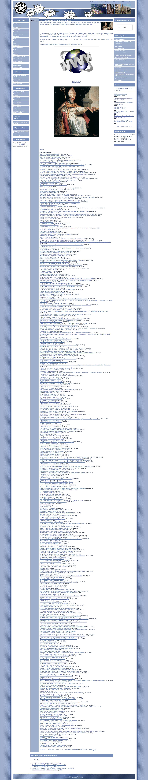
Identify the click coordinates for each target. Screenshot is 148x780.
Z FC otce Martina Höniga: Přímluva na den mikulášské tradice (58, 171)
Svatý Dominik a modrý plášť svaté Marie (52, 342)
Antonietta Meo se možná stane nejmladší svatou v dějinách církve (59, 671)
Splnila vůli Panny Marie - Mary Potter (51, 209)
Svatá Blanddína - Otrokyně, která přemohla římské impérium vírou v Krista (62, 165)
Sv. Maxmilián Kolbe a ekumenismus (50, 223)
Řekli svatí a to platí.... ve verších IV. (50, 463)
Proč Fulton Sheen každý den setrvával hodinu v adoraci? (57, 431)
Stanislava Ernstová (45, 297)
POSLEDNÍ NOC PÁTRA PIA (48, 346)
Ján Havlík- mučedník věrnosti (48, 257)
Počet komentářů (77, 749)
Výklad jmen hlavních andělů (48, 343)
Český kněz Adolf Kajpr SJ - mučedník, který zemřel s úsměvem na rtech (61, 500)
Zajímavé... (16, 54)
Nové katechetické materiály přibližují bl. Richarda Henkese (57, 217)
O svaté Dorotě (44, 574)
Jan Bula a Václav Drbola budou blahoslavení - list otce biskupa (58, 177)
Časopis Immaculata (120, 59)
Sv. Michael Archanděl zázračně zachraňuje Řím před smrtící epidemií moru (62, 523)
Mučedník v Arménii (45, 514)
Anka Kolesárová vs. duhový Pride (50, 594)
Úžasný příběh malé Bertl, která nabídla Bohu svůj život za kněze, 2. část (61, 348)
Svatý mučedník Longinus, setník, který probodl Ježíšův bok (57, 368)
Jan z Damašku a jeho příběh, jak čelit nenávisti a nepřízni (57, 654)
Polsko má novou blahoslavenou (49, 614)
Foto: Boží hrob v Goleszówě (48, 288)
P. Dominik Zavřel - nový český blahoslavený (53, 483)
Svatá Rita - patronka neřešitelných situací (52, 611)
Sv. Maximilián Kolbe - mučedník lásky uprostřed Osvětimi (57, 308)
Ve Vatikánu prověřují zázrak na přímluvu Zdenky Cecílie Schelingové (60, 686)
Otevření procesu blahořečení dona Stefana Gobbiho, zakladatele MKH (61, 285)
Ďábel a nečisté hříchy (46, 220)
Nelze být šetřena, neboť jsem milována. (52, 689)
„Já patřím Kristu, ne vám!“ (47, 380)
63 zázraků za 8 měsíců (47, 742)
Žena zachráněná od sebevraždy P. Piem (52, 175)
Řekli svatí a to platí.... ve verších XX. (51, 391)
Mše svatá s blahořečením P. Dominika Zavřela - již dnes (56, 482)
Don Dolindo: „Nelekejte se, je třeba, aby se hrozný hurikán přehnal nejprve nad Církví (65, 305)
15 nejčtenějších (17, 67)
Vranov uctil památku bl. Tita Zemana (51, 322)
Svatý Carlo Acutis (45, 520)
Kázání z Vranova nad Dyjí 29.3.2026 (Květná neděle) (46, 766)
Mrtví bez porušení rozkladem (48, 709)
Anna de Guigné (44, 506)
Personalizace (17, 65)
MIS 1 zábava (16, 97)
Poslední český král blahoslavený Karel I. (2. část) (54, 252)
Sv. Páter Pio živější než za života (50, 182)
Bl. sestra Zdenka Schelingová (49, 443)
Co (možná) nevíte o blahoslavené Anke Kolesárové (55, 560)
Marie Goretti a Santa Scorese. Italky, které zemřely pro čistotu (58, 532)
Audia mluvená (17, 108)
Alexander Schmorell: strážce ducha (50, 737)
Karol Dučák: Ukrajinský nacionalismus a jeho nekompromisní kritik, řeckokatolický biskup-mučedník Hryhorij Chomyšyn (75, 365)
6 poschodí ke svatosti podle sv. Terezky (51, 522)
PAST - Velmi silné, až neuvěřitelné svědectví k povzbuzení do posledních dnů (63, 239)
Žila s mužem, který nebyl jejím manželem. (52, 157)
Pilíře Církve (43, 568)
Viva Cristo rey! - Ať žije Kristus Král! (50, 660)
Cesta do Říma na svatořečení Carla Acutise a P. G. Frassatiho (58, 203)
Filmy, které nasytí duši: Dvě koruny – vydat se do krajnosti (57, 199)
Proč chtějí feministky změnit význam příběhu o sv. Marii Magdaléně (60, 616)
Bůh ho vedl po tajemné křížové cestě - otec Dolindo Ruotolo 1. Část (60, 286)
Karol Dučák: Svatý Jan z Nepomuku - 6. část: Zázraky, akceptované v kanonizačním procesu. (67, 457)
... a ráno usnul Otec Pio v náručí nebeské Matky (54, 589)
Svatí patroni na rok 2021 (47, 503)
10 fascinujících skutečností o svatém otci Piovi (53, 275)
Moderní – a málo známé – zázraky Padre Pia (53, 662)
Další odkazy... (118, 80)
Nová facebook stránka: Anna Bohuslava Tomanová (55, 448)
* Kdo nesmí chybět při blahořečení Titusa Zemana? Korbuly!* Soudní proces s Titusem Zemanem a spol (58, 631)
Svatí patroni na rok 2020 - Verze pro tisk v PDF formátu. (56, 551)
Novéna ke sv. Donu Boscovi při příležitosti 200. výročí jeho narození (60, 702)
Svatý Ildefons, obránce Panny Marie (50, 465)
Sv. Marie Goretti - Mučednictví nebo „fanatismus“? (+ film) (57, 669)
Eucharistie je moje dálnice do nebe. (50, 274)
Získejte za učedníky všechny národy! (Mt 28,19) (54, 734)
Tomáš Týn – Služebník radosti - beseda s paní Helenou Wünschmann (60, 728)
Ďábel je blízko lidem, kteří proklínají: (50, 436)
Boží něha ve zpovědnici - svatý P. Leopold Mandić (55, 409)
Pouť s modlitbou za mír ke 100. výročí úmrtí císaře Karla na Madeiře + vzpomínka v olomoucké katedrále (71, 372)
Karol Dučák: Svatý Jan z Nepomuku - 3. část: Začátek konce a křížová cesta (62, 462)
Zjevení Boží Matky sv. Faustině (49, 363)
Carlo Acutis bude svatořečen (48, 269)
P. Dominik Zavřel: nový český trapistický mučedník (55, 528)
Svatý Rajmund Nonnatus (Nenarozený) (51, 746)
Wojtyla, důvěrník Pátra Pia (48, 476)
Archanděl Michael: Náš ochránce (50, 191)
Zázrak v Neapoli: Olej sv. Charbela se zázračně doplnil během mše (60, 202)
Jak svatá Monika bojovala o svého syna (52, 597)
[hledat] (124, 27)
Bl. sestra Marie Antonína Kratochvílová (51, 496)
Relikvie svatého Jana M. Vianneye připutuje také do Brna (57, 725)
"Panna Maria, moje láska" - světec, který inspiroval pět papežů (58, 582)
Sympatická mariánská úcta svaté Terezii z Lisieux (54, 417)
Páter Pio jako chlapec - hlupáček (49, 497)
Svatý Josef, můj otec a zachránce (50, 649)
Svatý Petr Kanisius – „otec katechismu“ (51, 226)
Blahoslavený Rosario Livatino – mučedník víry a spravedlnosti (58, 411)
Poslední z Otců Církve (46, 222)
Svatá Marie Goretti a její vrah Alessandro (52, 451)
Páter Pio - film (44, 246)
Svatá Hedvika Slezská (46, 736)
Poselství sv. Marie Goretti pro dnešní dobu (52, 534)
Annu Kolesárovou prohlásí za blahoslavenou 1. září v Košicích (58, 609)
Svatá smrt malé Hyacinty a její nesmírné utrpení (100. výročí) (58, 549)
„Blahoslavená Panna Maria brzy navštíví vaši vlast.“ (55, 354)
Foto (14, 40)
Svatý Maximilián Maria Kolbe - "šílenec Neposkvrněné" (56, 526)
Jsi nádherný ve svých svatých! (49, 640)
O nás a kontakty (17, 61)
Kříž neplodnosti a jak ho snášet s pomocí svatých (54, 599)
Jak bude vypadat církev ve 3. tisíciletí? (51, 740)
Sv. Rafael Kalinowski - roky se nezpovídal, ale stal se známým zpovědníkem (62, 556)
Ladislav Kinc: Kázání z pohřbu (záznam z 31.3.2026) (46, 763)
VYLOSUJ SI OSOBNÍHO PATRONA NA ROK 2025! (55, 234)
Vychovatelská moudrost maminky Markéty (52, 509)
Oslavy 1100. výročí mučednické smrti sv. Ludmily (54, 428)
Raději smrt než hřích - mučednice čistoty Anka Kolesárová (57, 637)
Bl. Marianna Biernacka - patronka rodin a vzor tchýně (55, 329)
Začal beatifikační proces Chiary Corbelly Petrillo (54, 603)
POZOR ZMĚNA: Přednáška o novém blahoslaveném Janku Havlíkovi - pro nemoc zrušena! (67, 240)
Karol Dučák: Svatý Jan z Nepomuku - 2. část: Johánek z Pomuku (59, 468)
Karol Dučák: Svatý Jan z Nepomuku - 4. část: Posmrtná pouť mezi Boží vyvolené (64, 460)
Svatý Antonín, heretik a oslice (48, 726)
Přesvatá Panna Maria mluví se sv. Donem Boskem (55, 489)
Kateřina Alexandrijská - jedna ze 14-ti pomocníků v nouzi (56, 554)
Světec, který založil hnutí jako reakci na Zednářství (55, 628)
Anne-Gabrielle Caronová (47, 360)
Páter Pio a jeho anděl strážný (48, 685)
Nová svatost (43, 677)
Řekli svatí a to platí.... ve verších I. (50, 477)
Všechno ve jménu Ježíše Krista (49, 232)
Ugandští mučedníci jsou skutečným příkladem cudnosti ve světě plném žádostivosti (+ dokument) (69, 208)
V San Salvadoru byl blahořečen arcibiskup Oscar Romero (57, 697)
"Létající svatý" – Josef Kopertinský (50, 517)
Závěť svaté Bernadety (46, 212)
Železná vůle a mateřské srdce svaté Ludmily (53, 189)
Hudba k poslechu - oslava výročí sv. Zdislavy (53, 502)
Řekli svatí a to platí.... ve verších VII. (51, 446)
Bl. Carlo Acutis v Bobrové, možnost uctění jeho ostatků (56, 251)
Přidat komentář (88, 749)
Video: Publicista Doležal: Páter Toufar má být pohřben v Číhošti (58, 720)
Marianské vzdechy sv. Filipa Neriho (50, 696)
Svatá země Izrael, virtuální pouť (123, 55)
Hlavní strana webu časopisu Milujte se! (21, 132)
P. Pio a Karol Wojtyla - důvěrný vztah (51, 340)
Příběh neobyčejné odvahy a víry (49, 159)
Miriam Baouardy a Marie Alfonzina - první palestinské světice (58, 699)
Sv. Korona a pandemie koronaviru (50, 545)
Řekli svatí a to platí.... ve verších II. (50, 474)
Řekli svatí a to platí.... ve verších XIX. (51, 399)
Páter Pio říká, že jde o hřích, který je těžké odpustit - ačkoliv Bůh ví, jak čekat (63, 488)
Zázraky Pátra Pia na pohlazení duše (50, 583)
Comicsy (15, 81)
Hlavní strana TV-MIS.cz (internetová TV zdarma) (19, 92)
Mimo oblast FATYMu (19, 56)
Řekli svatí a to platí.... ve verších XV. (51, 412)
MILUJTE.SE (126, 2)
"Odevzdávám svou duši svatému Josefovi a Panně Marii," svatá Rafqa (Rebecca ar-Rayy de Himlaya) (70, 419)
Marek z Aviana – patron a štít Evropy (51, 674)
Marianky (15, 49)
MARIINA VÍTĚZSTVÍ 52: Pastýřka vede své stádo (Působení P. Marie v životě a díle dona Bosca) (68, 328)
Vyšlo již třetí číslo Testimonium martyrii (51, 486)
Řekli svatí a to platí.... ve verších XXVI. (51, 369)
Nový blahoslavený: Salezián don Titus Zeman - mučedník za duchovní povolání (63, 634)
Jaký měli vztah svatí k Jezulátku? (50, 154)
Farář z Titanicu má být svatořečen (50, 700)
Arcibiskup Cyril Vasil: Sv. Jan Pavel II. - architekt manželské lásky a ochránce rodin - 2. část (67, 214)
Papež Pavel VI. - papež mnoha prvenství (52, 579)
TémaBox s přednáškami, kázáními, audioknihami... (124, 65)
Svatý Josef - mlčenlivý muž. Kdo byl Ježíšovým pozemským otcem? (60, 326)
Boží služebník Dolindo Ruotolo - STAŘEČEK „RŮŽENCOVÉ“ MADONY (61, 319)
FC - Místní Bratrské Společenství (56, 44)
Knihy (14, 52)
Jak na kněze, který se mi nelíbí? (49, 543)
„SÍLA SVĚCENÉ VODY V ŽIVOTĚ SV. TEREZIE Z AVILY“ (57, 180)
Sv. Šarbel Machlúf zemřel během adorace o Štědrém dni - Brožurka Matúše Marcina (65, 332)
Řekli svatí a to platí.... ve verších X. (50, 432)
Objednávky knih (17, 83)
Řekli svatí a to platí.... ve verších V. (50, 456)
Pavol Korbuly (44, 691)
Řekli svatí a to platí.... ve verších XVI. (51, 408)
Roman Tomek (47, 749)
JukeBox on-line (119, 62)
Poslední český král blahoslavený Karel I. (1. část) (54, 254)
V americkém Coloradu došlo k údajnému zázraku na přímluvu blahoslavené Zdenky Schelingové (68, 731)
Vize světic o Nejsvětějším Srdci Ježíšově (52, 559)
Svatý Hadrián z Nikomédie (48, 192)
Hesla (14, 43)
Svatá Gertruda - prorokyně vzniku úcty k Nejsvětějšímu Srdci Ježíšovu (61, 265)
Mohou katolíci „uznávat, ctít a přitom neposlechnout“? (56, 383)
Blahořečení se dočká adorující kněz (50, 379)
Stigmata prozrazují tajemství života (50, 542)
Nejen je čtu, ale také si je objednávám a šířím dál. (121, 121)
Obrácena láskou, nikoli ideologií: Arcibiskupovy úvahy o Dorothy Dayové (61, 693)
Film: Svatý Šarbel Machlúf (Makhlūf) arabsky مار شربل (60, 263)
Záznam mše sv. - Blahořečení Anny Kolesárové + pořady (57, 592)
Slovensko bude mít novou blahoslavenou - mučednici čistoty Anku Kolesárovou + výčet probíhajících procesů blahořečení (63, 622)
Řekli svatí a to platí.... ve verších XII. (51, 422)
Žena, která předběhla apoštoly (49, 642)
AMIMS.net (94, 2)
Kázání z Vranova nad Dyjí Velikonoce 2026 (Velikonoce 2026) (49, 765)
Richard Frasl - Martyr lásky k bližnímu (51, 602)
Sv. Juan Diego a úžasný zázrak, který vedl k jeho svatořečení (58, 166)
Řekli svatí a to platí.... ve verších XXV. (51, 374)
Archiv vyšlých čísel (18, 135)
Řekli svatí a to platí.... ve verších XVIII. (51, 403)
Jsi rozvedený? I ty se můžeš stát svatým (52, 580)
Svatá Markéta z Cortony (47, 388)
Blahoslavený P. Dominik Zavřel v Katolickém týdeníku (56, 479)
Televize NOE (118, 46)
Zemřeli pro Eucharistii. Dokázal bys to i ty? (52, 552)
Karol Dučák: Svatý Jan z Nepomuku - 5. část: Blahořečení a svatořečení (61, 459)
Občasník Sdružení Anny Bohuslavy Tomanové (53, 703)
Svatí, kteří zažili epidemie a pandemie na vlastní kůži (55, 548)
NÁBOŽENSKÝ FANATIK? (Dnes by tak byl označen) (55, 294)
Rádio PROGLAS (119, 48)
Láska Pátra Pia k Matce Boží (48, 525)
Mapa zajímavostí (18, 47)
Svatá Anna (43, 600)
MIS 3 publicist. (17, 102)
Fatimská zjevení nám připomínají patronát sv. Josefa (55, 646)
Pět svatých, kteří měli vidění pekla (50, 291)
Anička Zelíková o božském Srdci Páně (51, 694)
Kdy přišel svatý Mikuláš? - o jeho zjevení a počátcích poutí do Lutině (60, 169)
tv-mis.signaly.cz (24, 144)
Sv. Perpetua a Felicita (46, 743)
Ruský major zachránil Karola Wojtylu (51, 577)
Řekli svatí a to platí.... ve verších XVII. (51, 405)
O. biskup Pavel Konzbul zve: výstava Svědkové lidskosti (56, 648)
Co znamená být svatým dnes (48, 394)
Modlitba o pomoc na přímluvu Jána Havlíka (53, 255)
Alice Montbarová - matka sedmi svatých (52, 682)
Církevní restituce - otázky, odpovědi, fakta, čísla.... (125, 75)
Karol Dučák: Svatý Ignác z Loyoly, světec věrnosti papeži (57, 442)
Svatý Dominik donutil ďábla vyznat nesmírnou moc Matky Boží (58, 356)
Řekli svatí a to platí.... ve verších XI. (50, 426)
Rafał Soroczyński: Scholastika (49, 317)
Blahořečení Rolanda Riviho (48, 713)
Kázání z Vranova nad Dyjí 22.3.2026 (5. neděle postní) (47, 770)
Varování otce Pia (45, 423)
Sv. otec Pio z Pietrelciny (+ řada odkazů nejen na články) (57, 188)
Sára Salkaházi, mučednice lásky (49, 397)
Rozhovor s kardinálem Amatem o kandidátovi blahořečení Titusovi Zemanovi (62, 636)
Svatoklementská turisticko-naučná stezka (52, 155)
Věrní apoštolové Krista (46, 606)
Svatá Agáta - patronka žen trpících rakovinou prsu (55, 625)
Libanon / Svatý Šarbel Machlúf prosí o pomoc (53, 529)
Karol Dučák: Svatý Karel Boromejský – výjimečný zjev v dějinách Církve (61, 414)
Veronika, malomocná (46, 392)
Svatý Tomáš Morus (45, 229)
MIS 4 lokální (16, 104)
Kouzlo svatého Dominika (47, 357)
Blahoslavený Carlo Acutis (47, 371)
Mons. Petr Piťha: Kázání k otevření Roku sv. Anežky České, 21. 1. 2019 (61, 576)
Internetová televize (120, 50)
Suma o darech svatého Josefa (49, 225)
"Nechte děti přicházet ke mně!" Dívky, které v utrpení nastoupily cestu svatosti (63, 626)
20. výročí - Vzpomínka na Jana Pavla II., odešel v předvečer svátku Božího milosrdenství (66, 215)
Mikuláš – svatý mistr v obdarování (50, 402)
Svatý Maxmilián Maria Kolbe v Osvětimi (51, 306)
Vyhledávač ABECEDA (121, 78)
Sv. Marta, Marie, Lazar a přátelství (50, 445)
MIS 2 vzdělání (17, 99)
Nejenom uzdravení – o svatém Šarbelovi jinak (53, 315)
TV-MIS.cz (115, 2)
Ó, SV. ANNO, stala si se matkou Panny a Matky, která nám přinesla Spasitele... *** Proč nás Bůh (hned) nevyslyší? (74, 311)
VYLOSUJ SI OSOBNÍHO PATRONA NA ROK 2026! (55, 163)
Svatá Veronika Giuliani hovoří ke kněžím (52, 722)
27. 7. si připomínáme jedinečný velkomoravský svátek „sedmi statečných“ (61, 314)
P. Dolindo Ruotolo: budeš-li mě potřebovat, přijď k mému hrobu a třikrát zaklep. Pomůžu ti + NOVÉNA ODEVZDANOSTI (75, 334)
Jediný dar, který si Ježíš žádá (48, 540)
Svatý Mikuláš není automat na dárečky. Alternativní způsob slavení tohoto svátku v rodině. (66, 706)
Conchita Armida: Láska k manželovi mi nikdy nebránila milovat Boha (60, 673)
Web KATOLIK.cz (119, 44)
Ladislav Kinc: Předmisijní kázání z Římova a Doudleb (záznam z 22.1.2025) (53, 768)
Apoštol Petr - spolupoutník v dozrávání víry (52, 645)
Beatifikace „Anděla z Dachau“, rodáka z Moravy (54, 663)
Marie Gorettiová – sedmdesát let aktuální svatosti (54, 531)
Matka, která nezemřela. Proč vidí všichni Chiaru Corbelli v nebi (58, 639)
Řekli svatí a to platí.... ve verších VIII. (51, 440)
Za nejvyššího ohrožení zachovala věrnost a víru (54, 739)
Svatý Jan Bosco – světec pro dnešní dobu (52, 745)
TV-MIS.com (104, 2)
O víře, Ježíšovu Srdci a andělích (49, 716)
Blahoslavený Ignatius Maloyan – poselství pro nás (55, 516)
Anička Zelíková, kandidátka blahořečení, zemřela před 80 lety (58, 429)
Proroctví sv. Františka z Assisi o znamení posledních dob (57, 389)
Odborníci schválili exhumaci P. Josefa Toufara (53, 717)
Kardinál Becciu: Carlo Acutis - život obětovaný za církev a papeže (59, 536)
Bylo (14, 38)
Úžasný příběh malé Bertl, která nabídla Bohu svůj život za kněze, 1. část (61, 349)
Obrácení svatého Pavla (47, 295)
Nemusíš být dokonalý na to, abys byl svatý (52, 572)
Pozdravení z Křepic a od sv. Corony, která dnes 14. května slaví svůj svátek (62, 472)
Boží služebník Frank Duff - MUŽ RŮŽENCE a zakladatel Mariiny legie (61, 320)
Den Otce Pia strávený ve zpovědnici (50, 562)
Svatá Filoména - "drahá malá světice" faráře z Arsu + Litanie (58, 359)
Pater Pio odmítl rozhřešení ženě (49, 277)
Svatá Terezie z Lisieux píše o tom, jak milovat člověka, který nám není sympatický (64, 172)
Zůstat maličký (44, 186)
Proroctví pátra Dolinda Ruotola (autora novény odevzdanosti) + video (60, 200)
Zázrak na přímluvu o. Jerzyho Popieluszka (52, 714)
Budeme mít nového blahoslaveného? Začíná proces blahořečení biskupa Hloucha (64, 619)
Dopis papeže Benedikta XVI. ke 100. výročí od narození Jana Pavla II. (61, 539)
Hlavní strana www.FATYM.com (18, 24)
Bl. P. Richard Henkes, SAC (48, 492)
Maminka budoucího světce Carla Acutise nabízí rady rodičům (58, 266)
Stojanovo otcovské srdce (47, 337)
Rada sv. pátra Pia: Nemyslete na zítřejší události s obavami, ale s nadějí (61, 248)
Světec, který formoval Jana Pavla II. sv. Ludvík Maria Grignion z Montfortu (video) (64, 323)
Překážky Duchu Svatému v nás (49, 569)
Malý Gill (42, 505)
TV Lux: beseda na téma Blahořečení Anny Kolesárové (56, 608)
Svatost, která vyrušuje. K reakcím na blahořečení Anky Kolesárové (59, 596)
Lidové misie (16, 45)
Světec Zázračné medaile (47, 235)
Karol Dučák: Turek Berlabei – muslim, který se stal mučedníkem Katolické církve (64, 299)
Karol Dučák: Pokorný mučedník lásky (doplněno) (54, 262)
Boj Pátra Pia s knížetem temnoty (49, 585)
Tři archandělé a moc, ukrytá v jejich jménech (53, 185)
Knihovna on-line (17, 79)
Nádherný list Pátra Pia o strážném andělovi (53, 303)
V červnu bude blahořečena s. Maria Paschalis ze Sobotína (57, 376)
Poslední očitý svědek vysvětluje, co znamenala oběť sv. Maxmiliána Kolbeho (62, 260)
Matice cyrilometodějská (121, 57)
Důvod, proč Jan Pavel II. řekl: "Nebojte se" (52, 519)
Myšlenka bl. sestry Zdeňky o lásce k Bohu (52, 723)
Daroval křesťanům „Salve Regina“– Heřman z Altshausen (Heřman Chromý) (62, 733)
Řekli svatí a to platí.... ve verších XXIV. (51, 377)
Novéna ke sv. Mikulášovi (47, 168)
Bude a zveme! (17, 27)
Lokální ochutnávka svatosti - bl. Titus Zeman (53, 396)
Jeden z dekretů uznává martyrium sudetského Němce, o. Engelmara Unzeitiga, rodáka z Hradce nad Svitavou (72, 680)
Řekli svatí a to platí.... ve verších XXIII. (51, 382)
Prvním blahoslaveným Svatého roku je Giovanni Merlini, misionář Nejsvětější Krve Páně (66, 228)
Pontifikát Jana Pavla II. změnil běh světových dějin (55, 617)
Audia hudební (17, 106)
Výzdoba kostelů (17, 59)
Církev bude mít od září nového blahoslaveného (54, 566)
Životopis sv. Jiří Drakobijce (48, 729)
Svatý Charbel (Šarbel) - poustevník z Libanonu (54, 206)
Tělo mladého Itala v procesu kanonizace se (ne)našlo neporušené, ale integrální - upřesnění (67, 197)
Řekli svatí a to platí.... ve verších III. (50, 471)
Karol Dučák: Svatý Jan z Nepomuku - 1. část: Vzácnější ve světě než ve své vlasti (64, 211)
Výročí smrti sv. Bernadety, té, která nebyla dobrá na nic (56, 283)
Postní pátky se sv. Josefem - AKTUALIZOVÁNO (54, 485)
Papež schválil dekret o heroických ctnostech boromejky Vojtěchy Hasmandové (63, 705)
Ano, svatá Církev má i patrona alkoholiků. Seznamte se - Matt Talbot (60, 591)
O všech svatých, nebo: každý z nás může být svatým (55, 339)
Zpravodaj (16, 36)
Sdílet (42, 149)
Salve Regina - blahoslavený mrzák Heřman (53, 469)
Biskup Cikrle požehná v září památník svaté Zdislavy (55, 688)
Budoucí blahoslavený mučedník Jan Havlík (52, 292)
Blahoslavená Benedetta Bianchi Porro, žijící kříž (54, 565)
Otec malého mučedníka (47, 231)
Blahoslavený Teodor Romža (48, 400)
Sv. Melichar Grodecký (46, 491)
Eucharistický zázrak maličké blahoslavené (52, 557)
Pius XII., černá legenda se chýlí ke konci (52, 651)
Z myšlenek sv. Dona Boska (48, 162)
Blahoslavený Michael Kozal (48, 511)
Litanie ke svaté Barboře (47, 237)
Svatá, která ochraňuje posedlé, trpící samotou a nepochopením (58, 325)
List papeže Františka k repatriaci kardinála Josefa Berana (57, 612)
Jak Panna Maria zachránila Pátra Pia (51, 425)
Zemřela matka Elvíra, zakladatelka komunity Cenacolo (56, 309)
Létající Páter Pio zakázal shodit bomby (51, 499)
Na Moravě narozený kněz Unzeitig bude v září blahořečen (57, 679)
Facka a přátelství (45, 434)
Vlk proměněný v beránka (47, 508)
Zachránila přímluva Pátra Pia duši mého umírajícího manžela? (58, 345)
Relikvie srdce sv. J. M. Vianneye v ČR (51, 719)
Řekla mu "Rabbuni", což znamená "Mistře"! (53, 668)
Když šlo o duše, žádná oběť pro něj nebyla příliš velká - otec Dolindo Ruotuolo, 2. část (65, 280)
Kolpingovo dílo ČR (120, 72)
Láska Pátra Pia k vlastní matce (49, 586)
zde (24, 143)
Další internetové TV (120, 53)
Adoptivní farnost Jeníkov (122, 70)
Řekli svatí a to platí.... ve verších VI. (50, 452)
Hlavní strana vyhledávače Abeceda (20, 122)
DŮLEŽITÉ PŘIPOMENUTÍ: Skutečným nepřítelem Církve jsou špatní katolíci (62, 571)
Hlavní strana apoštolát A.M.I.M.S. (19, 76)
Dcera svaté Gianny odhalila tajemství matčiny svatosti (56, 676)
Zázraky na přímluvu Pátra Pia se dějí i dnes (53, 563)
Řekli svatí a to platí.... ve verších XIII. (51, 420)
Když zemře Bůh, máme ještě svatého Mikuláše (54, 656)
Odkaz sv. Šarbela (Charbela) (48, 205)
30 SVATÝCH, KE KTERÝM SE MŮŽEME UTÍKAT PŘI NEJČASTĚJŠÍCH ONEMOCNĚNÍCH (67, 279)
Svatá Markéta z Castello (47, 219)
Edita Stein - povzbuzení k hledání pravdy (52, 439)
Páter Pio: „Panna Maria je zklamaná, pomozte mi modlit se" (57, 289)
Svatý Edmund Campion (47, 480)
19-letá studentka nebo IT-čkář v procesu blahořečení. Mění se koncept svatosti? (63, 629)
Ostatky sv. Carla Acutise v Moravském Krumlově (54, 194)
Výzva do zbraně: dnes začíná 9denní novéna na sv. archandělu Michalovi (61, 245)
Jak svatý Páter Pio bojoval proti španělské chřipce (55, 406)
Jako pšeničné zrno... (46, 282)
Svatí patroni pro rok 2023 (47, 331)
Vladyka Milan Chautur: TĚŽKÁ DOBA (51, 449)
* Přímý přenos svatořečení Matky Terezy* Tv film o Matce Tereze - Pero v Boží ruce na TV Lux (55, 665)
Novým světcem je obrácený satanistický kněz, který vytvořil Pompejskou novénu (63, 174)
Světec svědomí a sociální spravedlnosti (51, 708)
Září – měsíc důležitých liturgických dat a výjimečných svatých (58, 351)
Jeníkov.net (118, 67)
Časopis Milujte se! (120, 39)
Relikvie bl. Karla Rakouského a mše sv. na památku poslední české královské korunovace (66, 352)
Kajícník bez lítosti (45, 588)
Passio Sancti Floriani (46, 272)
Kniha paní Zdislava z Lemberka (49, 537)
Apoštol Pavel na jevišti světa (48, 643)
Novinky (15, 95)
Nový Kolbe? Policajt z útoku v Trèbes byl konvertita (55, 620)
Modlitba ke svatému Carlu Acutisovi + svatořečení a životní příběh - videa (61, 195)
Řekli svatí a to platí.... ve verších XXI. (51, 386)
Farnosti (15, 31)
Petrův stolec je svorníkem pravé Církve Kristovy (54, 362)
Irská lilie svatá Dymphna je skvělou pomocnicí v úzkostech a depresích (61, 268)
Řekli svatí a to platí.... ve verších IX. (50, 437)
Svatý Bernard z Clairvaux (47, 183)
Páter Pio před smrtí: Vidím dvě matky (51, 494)
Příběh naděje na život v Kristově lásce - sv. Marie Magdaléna (58, 605)
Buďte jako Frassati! (45, 249)
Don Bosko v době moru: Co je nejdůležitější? (53, 546)
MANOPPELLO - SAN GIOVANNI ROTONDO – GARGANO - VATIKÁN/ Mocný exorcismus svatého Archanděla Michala (75, 242)
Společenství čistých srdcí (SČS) (123, 41)
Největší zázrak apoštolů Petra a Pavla (51, 454)
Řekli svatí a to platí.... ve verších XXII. (51, 385)
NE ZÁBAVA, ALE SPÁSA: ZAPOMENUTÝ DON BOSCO (56, 160)
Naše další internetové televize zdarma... (19, 111)
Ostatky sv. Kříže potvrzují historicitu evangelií (53, 711)
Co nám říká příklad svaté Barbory (50, 657)
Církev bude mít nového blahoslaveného (52, 259)
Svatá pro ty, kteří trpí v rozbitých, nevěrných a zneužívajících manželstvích (62, 653)
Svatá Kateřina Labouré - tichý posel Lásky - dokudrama (56, 512)
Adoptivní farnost (18, 34)
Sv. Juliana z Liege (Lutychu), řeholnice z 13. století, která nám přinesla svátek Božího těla (66, 466)
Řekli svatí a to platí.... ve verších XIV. (51, 416)
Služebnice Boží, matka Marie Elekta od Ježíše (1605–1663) (57, 683)
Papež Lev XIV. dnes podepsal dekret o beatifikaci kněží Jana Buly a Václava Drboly (65, 179)
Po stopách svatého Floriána (48, 271)
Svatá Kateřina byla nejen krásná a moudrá (52, 659)
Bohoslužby (16, 29)
